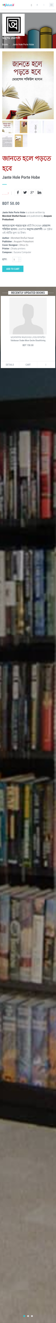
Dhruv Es (24, 244)
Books (5, 44)
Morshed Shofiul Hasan (14, 215)
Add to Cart (12, 269)
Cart (28, 364)
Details (10, 364)
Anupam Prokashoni (24, 241)
